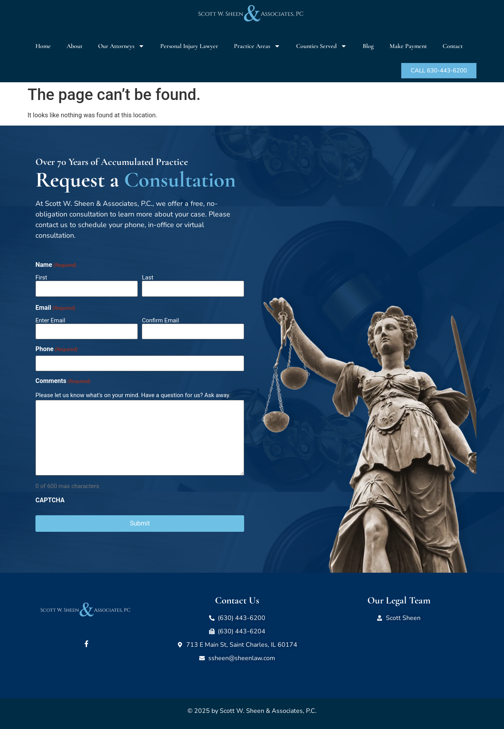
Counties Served (321, 46)
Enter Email (50, 320)
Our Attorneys (121, 46)
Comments (63, 381)
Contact (453, 46)
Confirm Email (160, 320)
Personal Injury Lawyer (189, 46)
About (74, 46)
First (41, 277)
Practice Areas (257, 46)
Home (43, 46)
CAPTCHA (50, 500)
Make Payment (408, 46)
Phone (56, 349)
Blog (368, 46)
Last (147, 277)
